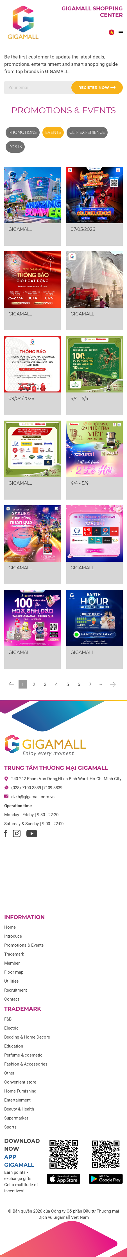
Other (9, 1073)
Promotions (22, 132)
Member (12, 963)
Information (24, 917)
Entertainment (17, 1100)
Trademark (14, 954)
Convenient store (20, 1082)
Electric (11, 1028)
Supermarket (16, 1118)
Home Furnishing (20, 1091)
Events (53, 132)
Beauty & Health (19, 1109)
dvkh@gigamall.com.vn (33, 796)
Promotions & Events (63, 110)
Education (13, 1046)
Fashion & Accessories (25, 1064)
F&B (8, 1019)
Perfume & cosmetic (23, 1055)
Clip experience (87, 132)
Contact (11, 999)
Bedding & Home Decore (27, 1037)
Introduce (13, 936)
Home (10, 927)
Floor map (13, 972)
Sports (10, 1127)
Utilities (11, 981)
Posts (15, 146)
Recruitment (15, 990)
